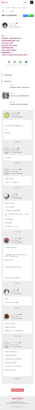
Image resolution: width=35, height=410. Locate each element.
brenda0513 (16, 238)
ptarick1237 (16, 169)
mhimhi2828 (16, 314)
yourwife (13, 23)
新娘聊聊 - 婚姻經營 (10, 7)
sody (14, 194)
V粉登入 (25, 2)
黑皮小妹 (15, 148)
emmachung (16, 342)
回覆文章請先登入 (17, 390)
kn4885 (15, 289)
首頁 (3, 7)
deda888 (15, 113)
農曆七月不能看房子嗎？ (23, 8)
